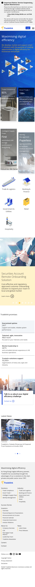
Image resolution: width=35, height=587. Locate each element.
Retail (20, 499)
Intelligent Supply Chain (10, 495)
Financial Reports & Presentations (13, 513)
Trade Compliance (8, 490)
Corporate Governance (10, 520)
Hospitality (22, 501)
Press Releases (23, 530)
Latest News (22, 528)
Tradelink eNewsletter (9, 539)
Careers (4, 543)
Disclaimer (4, 563)
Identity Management (9, 498)
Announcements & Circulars (11, 515)
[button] (28, 28)
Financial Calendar (8, 518)
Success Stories (6, 505)
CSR (4, 530)
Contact (3, 546)
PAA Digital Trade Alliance (8, 533)
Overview (5, 510)
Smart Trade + (7, 493)
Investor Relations (8, 522)
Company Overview (8, 528)
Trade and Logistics (25, 490)
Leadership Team (8, 537)
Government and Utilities (24, 496)
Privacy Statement (6, 561)
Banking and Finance (25, 493)
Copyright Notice (6, 558)
